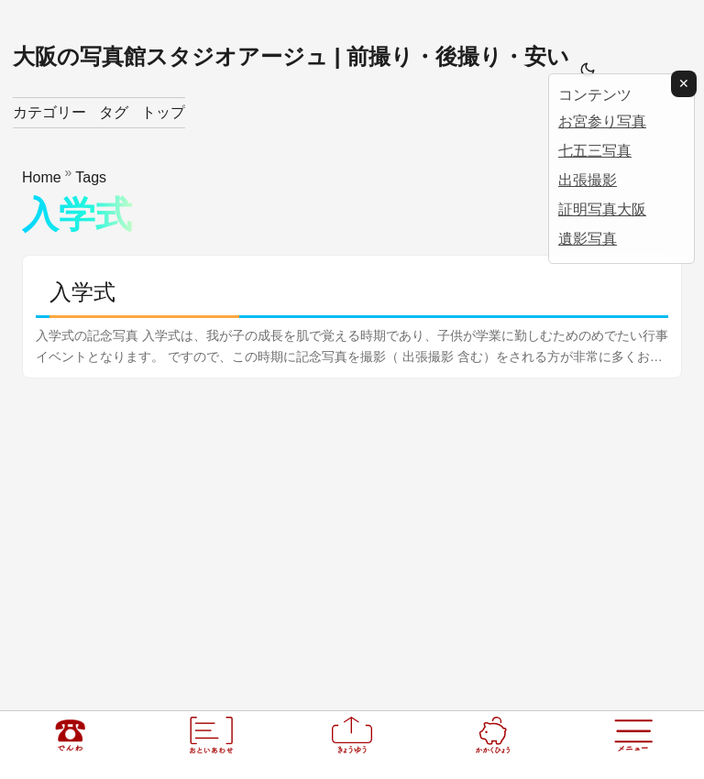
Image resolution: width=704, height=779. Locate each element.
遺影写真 (587, 239)
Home (41, 177)
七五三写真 (595, 151)
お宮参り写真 (602, 121)
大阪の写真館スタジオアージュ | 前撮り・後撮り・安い (291, 56)
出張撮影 (587, 180)
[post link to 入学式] (352, 317)
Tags (90, 177)
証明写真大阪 (602, 209)
